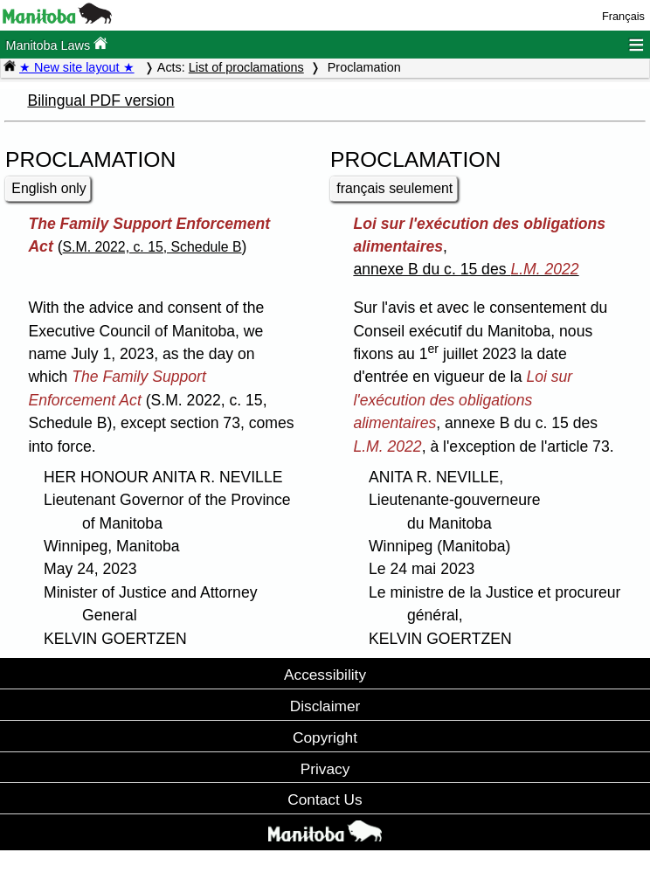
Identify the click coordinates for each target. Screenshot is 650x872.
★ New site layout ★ (77, 67)
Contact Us (324, 799)
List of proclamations (246, 67)
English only (48, 188)
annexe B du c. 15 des (465, 269)
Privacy (325, 769)
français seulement (394, 188)
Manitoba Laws (56, 44)
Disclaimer (325, 706)
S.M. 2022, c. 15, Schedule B (152, 246)
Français (623, 16)
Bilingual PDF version (100, 100)
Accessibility (325, 674)
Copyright (325, 737)
